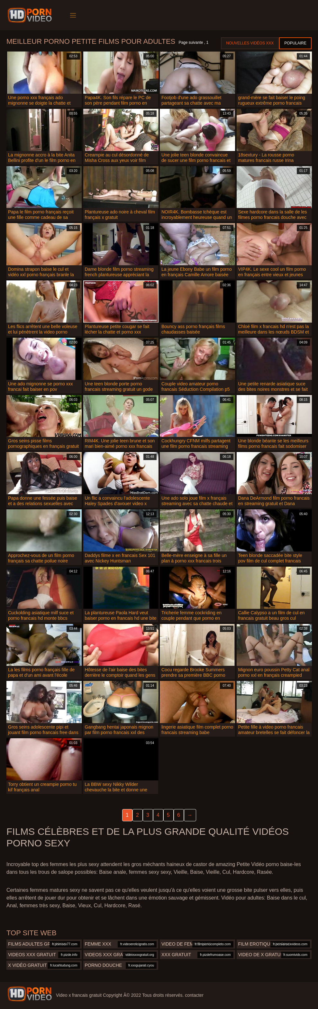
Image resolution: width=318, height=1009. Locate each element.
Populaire (295, 43)
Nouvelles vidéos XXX (250, 43)
